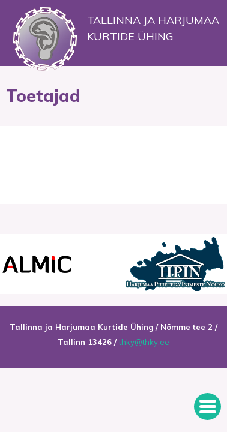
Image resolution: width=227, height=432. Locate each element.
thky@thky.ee (144, 342)
